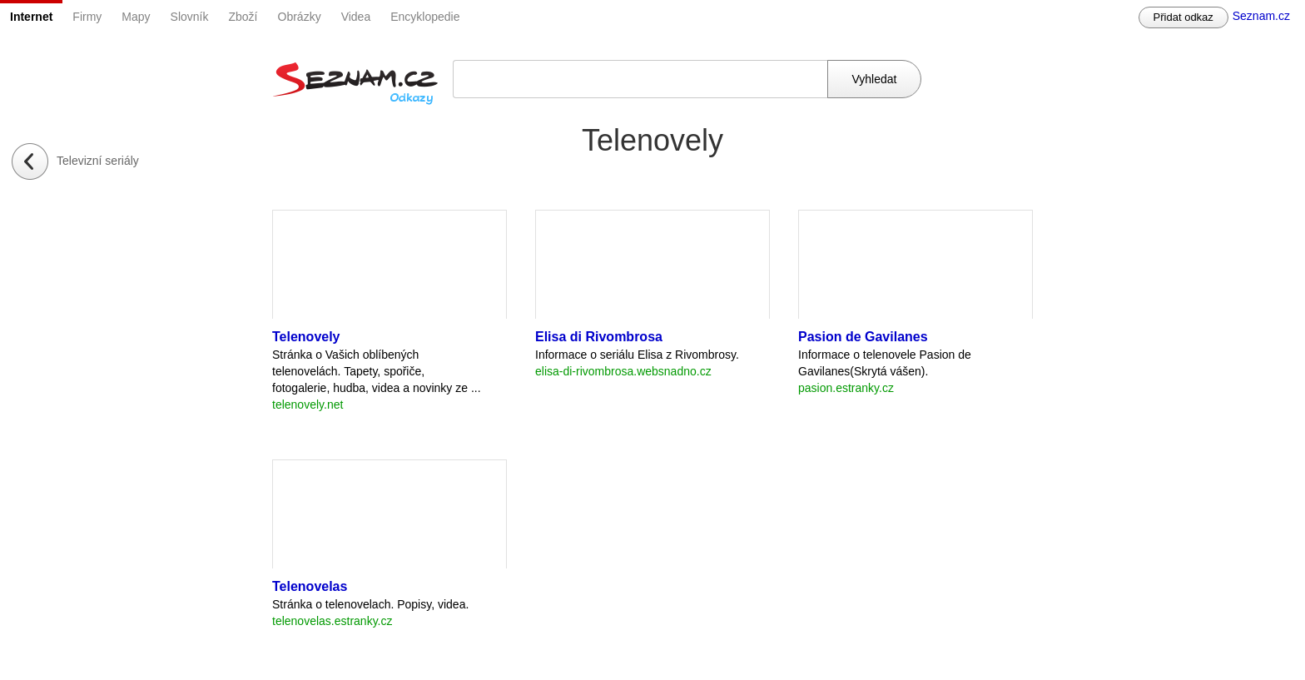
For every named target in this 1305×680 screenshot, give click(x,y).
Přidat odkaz (1183, 17)
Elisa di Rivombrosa (598, 337)
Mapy (136, 16)
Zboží (243, 16)
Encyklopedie (424, 16)
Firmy (87, 16)
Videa (356, 16)
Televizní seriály (98, 160)
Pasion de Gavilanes (863, 337)
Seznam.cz (1261, 15)
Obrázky (299, 16)
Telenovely (306, 337)
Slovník (190, 16)
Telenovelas (309, 586)
